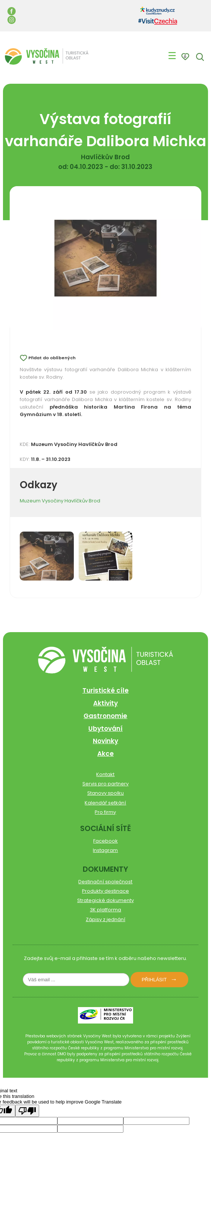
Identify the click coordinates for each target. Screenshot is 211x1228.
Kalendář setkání (105, 802)
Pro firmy (105, 812)
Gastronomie (105, 715)
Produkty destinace (105, 891)
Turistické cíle (105, 690)
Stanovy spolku (105, 793)
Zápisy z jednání (105, 919)
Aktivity (105, 703)
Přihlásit (154, 979)
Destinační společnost (105, 881)
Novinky (105, 740)
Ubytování (105, 728)
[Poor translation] (27, 1111)
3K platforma (105, 909)
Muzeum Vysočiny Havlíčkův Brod (60, 500)
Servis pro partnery (105, 783)
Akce (105, 753)
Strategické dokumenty (105, 900)
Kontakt (105, 774)
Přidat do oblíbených (52, 358)
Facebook (105, 840)
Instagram (105, 850)
